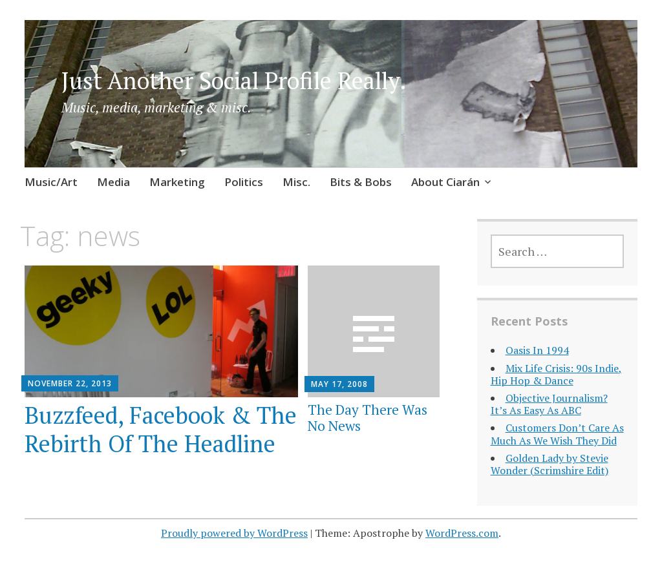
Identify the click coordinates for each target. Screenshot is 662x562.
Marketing (177, 181)
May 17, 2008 (339, 384)
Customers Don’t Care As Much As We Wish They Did (557, 434)
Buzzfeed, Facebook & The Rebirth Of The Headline (161, 429)
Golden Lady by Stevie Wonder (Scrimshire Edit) (549, 464)
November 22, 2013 (70, 383)
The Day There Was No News (367, 418)
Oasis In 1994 (537, 350)
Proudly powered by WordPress (234, 533)
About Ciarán (445, 181)
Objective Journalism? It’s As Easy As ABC (549, 404)
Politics (243, 181)
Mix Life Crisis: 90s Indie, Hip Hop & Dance (556, 374)
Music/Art (51, 181)
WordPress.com (461, 533)
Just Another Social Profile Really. (234, 80)
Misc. (296, 181)
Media (113, 181)
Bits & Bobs (361, 181)
